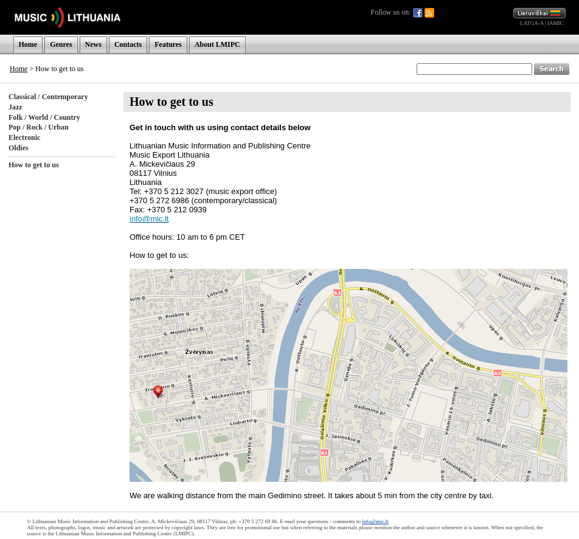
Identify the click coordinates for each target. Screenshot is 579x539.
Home (28, 44)
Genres (61, 44)
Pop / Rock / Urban (39, 127)
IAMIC (555, 23)
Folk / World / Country (44, 117)
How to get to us (34, 165)
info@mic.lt (375, 521)
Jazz (16, 107)
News (93, 44)
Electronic (24, 137)
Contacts (128, 44)
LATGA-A (532, 23)
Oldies (19, 148)
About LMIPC (217, 44)
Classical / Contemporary (48, 96)
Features (167, 44)
